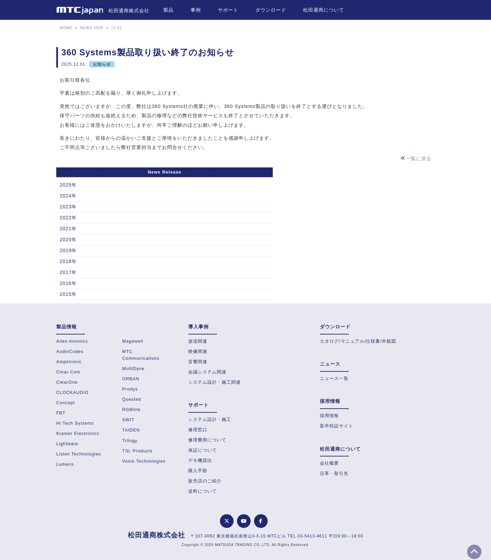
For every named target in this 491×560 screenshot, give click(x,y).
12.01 (116, 28)
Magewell (132, 341)
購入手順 (197, 470)
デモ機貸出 (200, 460)
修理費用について (207, 439)
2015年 (68, 294)
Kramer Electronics (77, 433)
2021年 (68, 228)
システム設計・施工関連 (214, 382)
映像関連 (197, 351)
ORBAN (130, 378)
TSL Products (137, 450)
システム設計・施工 (209, 419)
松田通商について (323, 10)
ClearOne (67, 382)
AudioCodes (70, 351)
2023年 (68, 206)
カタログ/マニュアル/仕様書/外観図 (358, 341)
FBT (60, 412)
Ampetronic (69, 361)
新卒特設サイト (336, 425)
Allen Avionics (72, 341)
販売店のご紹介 (205, 480)
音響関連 (197, 361)
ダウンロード (270, 10)
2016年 (68, 283)
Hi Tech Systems (75, 423)
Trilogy (129, 440)
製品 (168, 10)
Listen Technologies (78, 453)
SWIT (128, 419)
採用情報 (329, 415)
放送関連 (197, 341)
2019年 (68, 250)
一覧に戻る (418, 158)
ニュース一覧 (334, 378)
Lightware (67, 443)
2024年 (68, 196)
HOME (66, 28)
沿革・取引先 (334, 473)
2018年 (68, 261)
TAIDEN (131, 430)
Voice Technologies (143, 461)
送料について (202, 491)
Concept (65, 402)
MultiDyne (133, 368)
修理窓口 (197, 429)
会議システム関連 (207, 371)
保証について (202, 450)
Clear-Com (68, 371)
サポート (228, 10)
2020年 (68, 239)
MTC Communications (140, 355)
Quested (131, 399)
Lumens (65, 464)
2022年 (68, 217)
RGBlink (131, 409)
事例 (196, 10)
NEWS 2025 (92, 28)
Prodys (130, 389)
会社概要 (329, 463)
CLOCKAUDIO (72, 392)
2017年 (68, 272)
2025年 (68, 185)
